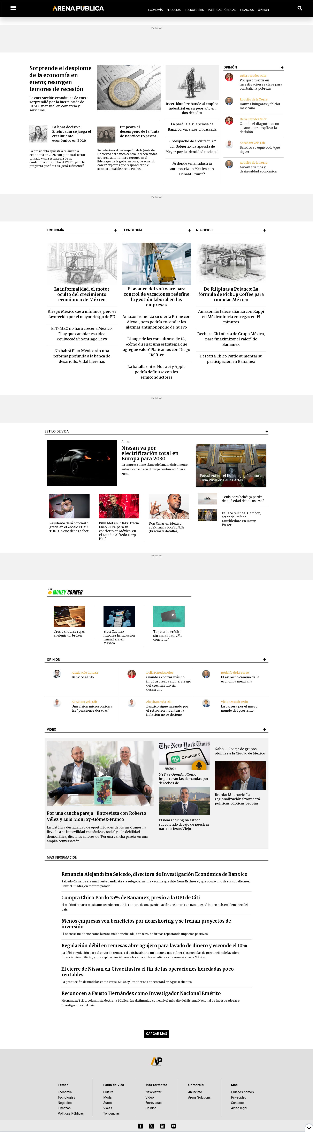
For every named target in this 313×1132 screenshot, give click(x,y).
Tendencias (111, 1113)
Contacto (237, 1103)
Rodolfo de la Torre (253, 99)
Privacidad (238, 1097)
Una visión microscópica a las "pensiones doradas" (92, 708)
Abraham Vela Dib (252, 143)
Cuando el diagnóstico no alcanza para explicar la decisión (259, 128)
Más (234, 1085)
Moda (107, 1097)
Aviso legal (239, 1108)
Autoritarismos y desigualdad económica (258, 169)
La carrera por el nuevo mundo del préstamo (239, 708)
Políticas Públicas (222, 9)
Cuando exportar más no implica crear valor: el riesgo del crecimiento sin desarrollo (168, 683)
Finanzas (247, 9)
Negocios (174, 9)
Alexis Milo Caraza (85, 672)
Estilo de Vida (113, 1085)
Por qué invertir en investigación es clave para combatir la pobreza (261, 84)
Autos (107, 1103)
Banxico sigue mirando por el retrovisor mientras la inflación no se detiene (167, 710)
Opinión (263, 9)
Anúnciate (195, 1092)
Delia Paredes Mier (253, 76)
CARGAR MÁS (156, 1034)
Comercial (196, 1085)
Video (149, 1097)
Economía (155, 9)
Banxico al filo (83, 677)
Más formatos (156, 1085)
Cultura (108, 1092)
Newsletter (153, 1092)
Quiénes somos (242, 1092)
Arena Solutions (199, 1097)
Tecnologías (194, 9)
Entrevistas (153, 1103)
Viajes (107, 1108)
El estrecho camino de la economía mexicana (240, 679)
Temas (63, 1085)
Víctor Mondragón (234, 702)
